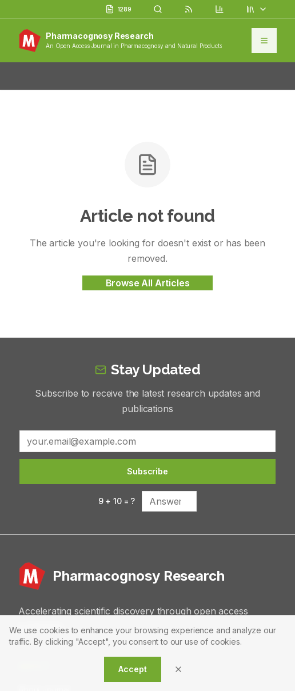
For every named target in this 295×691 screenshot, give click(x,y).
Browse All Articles (148, 283)
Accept (132, 669)
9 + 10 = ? (116, 501)
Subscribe (147, 471)
